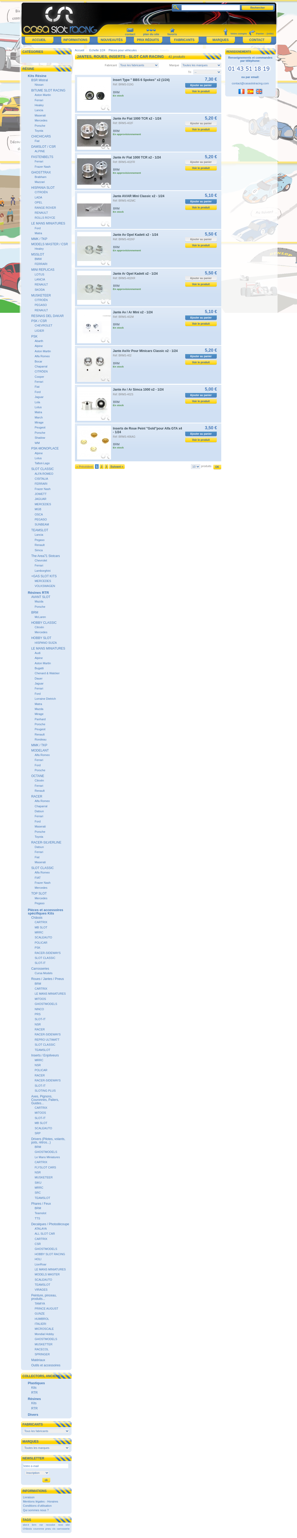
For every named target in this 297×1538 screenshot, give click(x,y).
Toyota (39, 130)
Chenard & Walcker (47, 673)
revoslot (50, 1524)
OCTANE (37, 776)
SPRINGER (42, 1354)
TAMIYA (40, 1303)
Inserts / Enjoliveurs (45, 1055)
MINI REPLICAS (42, 270)
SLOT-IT (40, 962)
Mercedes (41, 120)
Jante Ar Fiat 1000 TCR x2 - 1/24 (137, 157)
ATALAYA (41, 1228)
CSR (38, 1243)
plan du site (151, 34)
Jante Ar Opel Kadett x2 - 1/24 (135, 273)
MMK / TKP (39, 239)
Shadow (40, 437)
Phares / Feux (41, 1203)
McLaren (40, 617)
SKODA (40, 289)
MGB (38, 509)
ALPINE (40, 151)
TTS (37, 1218)
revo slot (64, 1524)
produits (206, 466)
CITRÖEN (41, 371)
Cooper (39, 376)
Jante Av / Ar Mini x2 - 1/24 (133, 312)
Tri (189, 72)
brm (34, 1524)
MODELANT (40, 750)
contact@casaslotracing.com (250, 83)
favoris (172, 34)
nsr (41, 1524)
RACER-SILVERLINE (46, 842)
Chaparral (41, 366)
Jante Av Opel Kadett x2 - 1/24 (135, 235)
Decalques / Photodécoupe (50, 1224)
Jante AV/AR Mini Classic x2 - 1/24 (138, 196)
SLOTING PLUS (45, 1090)
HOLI (38, 1259)
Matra (38, 233)
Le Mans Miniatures (47, 1157)
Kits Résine (37, 76)
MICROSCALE (44, 1328)
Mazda (39, 601)
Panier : (260, 33)
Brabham (41, 176)
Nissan (39, 84)
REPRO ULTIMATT (47, 1039)
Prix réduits (148, 40)
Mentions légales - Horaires (40, 1501)
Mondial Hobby (44, 1334)
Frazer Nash (43, 166)
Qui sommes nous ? (36, 1510)
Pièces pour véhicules (123, 50)
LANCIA (40, 279)
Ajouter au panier (201, 85)
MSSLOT (37, 254)
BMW (38, 258)
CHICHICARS (41, 136)
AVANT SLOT (41, 597)
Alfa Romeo (42, 356)
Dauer (39, 678)
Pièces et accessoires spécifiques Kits (45, 911)
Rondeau (41, 739)
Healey (39, 105)
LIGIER (39, 330)
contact (130, 34)
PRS (38, 1014)
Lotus (38, 407)
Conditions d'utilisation (37, 1505)
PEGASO (41, 304)
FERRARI (41, 263)
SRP (38, 1133)
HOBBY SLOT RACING (50, 1254)
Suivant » (116, 466)
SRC (38, 1192)
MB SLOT (41, 927)
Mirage (39, 422)
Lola (37, 402)
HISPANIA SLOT (43, 188)
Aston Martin (43, 94)
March (39, 417)
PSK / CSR (39, 321)
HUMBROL (42, 1318)
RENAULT (41, 212)
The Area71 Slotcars (45, 556)
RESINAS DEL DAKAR (47, 316)
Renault (40, 544)
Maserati (40, 115)
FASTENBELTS (42, 157)
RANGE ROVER (45, 207)
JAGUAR (41, 498)
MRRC (39, 932)
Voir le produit (201, 91)
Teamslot (40, 1213)
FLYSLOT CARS (45, 1167)
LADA (38, 197)
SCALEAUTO (43, 937)
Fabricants (184, 40)
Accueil (39, 40)
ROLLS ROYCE (45, 217)
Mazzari (40, 181)
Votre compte (238, 33)
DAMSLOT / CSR (43, 147)
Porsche (40, 125)
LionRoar (41, 1264)
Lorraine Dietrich (45, 698)
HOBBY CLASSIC (44, 623)
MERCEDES (43, 504)
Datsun (39, 811)
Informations (75, 40)
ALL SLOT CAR (45, 1233)
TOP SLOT (39, 893)
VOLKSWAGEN (45, 585)
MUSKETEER (41, 295)
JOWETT (41, 493)
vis (54, 1528)
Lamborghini (43, 570)
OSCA (39, 514)
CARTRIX (41, 922)
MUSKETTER (44, 1344)
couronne (38, 1528)
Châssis (37, 917)
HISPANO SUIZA (46, 642)
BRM (34, 612)
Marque (174, 65)
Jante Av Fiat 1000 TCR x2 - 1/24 (137, 118)
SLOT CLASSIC (42, 469)
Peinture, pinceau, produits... (44, 1297)
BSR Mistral (39, 80)
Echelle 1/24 (97, 50)
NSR (38, 1024)
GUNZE (40, 1313)
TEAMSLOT (39, 530)
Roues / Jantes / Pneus (47, 979)
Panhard (40, 719)
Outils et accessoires (46, 1365)
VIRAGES (41, 1289)
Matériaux (38, 1360)
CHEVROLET (43, 325)
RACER (36, 796)
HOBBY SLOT (41, 638)
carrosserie (63, 1528)
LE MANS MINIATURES (48, 223)
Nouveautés (112, 40)
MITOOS (40, 998)
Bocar (38, 361)
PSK (34, 336)
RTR (34, 1392)
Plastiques (36, 1383)
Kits (34, 1387)
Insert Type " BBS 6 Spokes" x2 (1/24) (141, 80)
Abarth (39, 341)
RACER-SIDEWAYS (48, 952)
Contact (257, 40)
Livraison (28, 1497)
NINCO (39, 1009)
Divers (33, 1415)
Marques (221, 40)
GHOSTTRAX (41, 172)
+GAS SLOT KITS (44, 576)
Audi (38, 653)
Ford (38, 228)
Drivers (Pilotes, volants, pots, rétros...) (48, 1140)
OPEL (38, 202)
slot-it (26, 1524)
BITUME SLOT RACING (48, 90)
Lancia (39, 110)
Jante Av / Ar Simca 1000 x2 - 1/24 (138, 389)
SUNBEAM (42, 524)
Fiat (37, 140)
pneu (48, 1528)
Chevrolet (41, 560)
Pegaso (39, 539)
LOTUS (39, 274)
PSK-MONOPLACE (45, 448)
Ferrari (39, 100)
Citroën (39, 627)
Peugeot (40, 427)
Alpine (39, 346)
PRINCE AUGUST (46, 1308)
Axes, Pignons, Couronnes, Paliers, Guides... (45, 1100)
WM (37, 442)
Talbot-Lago (42, 463)
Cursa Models (44, 973)
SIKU (38, 1182)
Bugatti (39, 668)
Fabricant (111, 65)
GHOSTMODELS (46, 1003)
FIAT (38, 877)
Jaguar (39, 396)
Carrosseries (40, 968)
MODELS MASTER (47, 1274)
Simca (39, 550)
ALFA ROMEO (44, 473)
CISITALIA (41, 478)
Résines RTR (38, 593)
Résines (34, 1399)
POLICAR (41, 942)
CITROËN (41, 192)
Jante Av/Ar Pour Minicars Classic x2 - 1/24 (145, 351)
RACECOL (42, 1349)
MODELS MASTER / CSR (49, 244)
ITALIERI (40, 1323)
